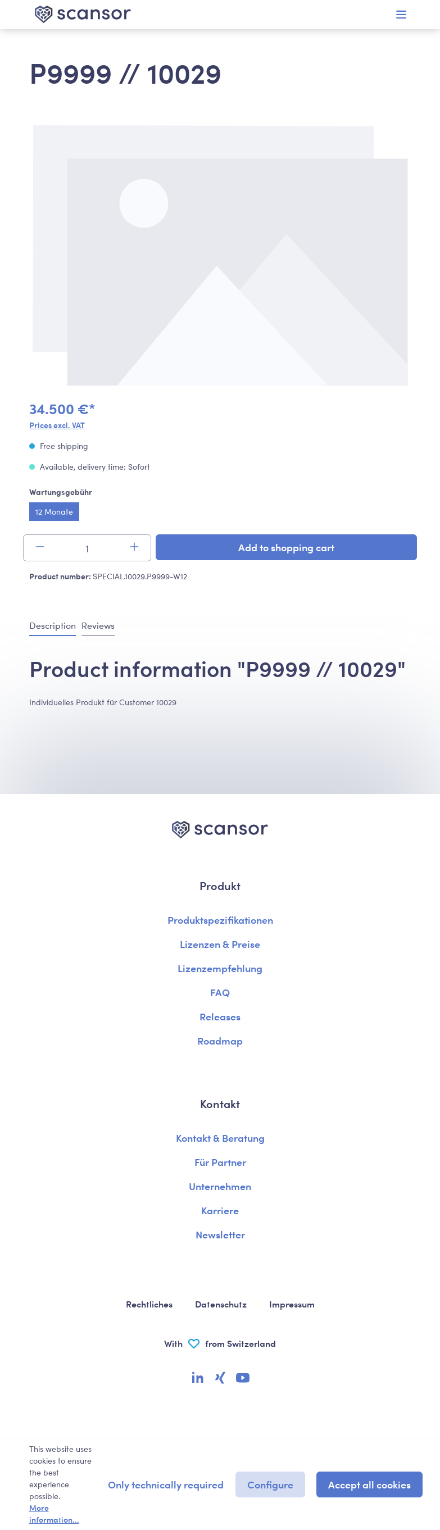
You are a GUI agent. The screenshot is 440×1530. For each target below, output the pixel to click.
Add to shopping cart (286, 547)
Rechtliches (149, 1303)
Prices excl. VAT (57, 424)
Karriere (220, 1210)
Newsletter (220, 1234)
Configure (270, 1484)
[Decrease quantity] (39, 547)
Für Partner (220, 1162)
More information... (54, 1513)
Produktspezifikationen (220, 919)
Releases (220, 1016)
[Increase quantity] (134, 547)
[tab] (52, 626)
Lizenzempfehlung (220, 968)
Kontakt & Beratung (220, 1138)
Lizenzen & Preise (220, 944)
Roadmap (220, 1040)
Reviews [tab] (98, 625)
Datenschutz (221, 1303)
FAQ (220, 992)
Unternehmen (220, 1186)
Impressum (292, 1303)
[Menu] (401, 14)
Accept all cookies (369, 1484)
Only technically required (166, 1484)
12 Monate (54, 511)
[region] (220, 257)
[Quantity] (87, 547)
